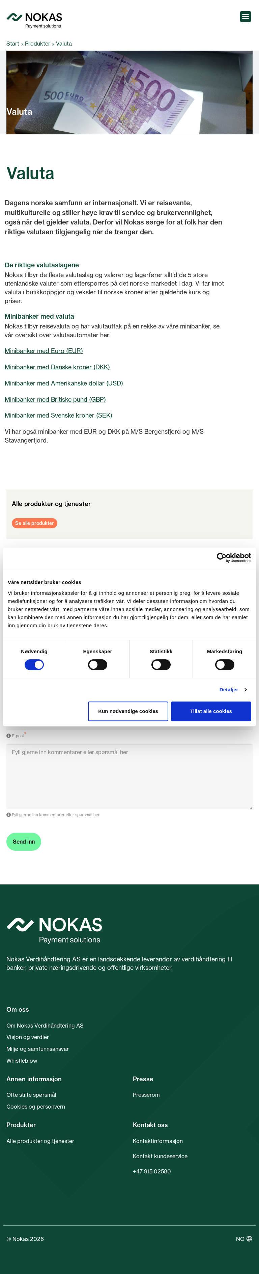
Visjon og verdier (27, 1037)
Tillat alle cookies (211, 711)
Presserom (146, 1094)
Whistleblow (21, 1060)
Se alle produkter (34, 523)
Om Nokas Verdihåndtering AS (45, 1025)
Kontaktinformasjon (158, 1141)
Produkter (37, 43)
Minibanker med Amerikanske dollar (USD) (64, 383)
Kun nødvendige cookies (128, 711)
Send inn (24, 841)
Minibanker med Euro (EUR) (44, 350)
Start (12, 43)
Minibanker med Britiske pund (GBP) (55, 399)
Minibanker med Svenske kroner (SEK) (58, 415)
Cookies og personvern (35, 1106)
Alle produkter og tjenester (40, 1141)
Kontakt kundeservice (160, 1156)
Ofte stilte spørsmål (31, 1094)
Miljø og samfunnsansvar (37, 1048)
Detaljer (229, 689)
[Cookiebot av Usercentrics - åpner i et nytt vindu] (221, 558)
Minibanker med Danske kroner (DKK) (57, 367)
